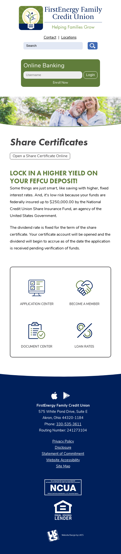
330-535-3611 (68, 424)
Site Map (63, 466)
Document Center (36, 346)
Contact (50, 38)
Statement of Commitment (63, 454)
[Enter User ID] (52, 75)
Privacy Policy (63, 442)
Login (90, 75)
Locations (69, 38)
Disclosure (63, 448)
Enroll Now (60, 82)
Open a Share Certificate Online (40, 156)
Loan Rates (84, 346)
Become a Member (84, 304)
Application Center (37, 304)
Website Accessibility (63, 460)
